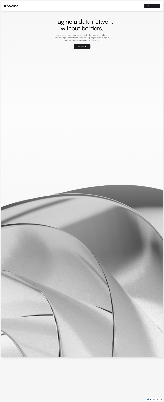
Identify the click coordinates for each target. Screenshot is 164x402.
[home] (11, 5)
